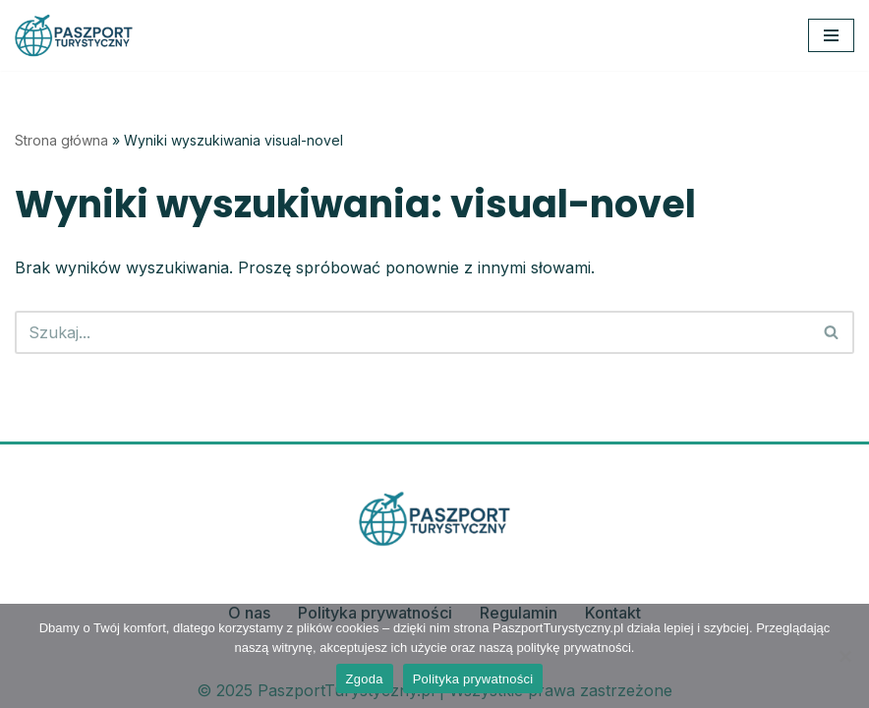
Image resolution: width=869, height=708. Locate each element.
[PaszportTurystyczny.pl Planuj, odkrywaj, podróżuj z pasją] (74, 35)
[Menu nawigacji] (831, 35)
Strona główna (61, 140)
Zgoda (364, 679)
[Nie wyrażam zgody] (844, 656)
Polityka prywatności (473, 679)
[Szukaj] (412, 332)
